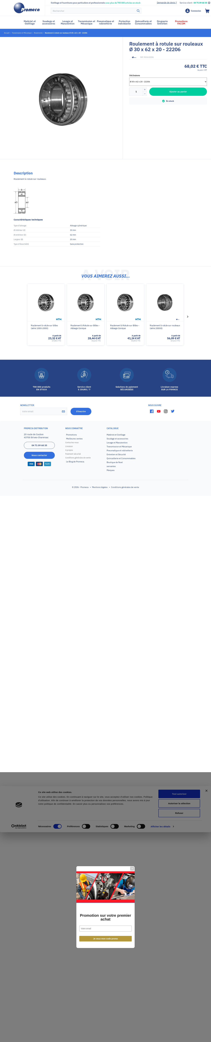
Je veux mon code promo (105, 552)
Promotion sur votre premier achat (105, 531)
